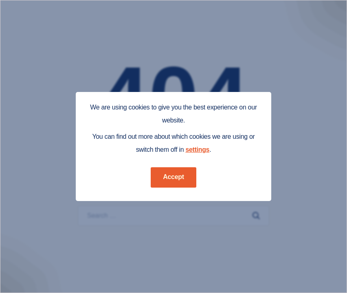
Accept (173, 176)
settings (197, 149)
